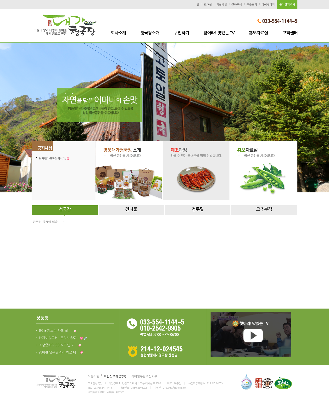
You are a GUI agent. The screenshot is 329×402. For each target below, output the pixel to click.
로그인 (208, 4)
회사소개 (118, 33)
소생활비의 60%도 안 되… (60, 345)
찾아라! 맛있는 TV (218, 33)
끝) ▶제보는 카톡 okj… (57, 330)
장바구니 (236, 4)
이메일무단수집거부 (144, 376)
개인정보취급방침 (115, 376)
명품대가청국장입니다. (54, 158)
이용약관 (93, 376)
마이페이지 (268, 4)
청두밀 (198, 209)
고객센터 (290, 33)
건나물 (131, 209)
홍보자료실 (258, 33)
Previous (8, 109)
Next (321, 109)
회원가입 (221, 4)
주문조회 (251, 4)
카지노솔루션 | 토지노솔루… (63, 338)
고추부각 (264, 209)
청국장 (65, 209)
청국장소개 (150, 33)
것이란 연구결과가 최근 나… (61, 352)
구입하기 (181, 33)
